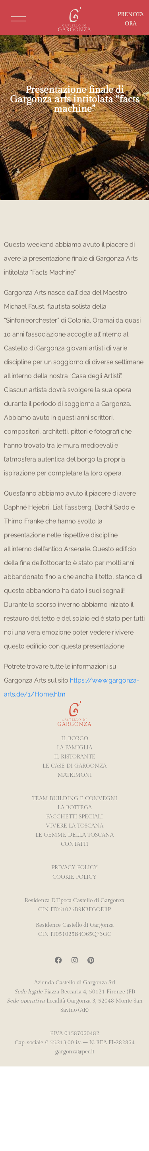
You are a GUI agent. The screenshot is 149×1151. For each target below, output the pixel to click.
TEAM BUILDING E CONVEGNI (74, 798)
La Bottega (75, 807)
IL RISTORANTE (74, 756)
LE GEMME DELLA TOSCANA (74, 834)
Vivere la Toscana (74, 825)
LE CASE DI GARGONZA (74, 765)
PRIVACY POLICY (74, 867)
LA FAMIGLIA (74, 747)
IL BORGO (74, 738)
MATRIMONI (75, 775)
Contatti (74, 844)
